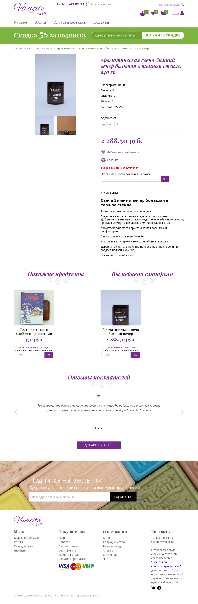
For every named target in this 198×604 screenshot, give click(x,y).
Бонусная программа (72, 559)
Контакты (100, 22)
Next (182, 412)
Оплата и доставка (69, 22)
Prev (16, 412)
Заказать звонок (101, 4)
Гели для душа (23, 546)
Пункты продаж (69, 546)
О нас (106, 538)
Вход (175, 13)
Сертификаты (68, 550)
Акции (40, 22)
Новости (64, 542)
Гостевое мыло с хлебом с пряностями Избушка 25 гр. (34, 332)
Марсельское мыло (27, 538)
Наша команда (112, 546)
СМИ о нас (110, 555)
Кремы (18, 542)
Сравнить (113, 160)
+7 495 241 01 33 (70, 4)
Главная (19, 48)
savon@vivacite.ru (162, 542)
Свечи (48, 48)
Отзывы (108, 550)
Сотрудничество (114, 542)
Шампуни (20, 550)
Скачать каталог (70, 555)
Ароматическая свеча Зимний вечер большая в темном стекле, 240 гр (120, 332)
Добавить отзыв (99, 445)
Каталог (21, 22)
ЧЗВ (105, 559)
